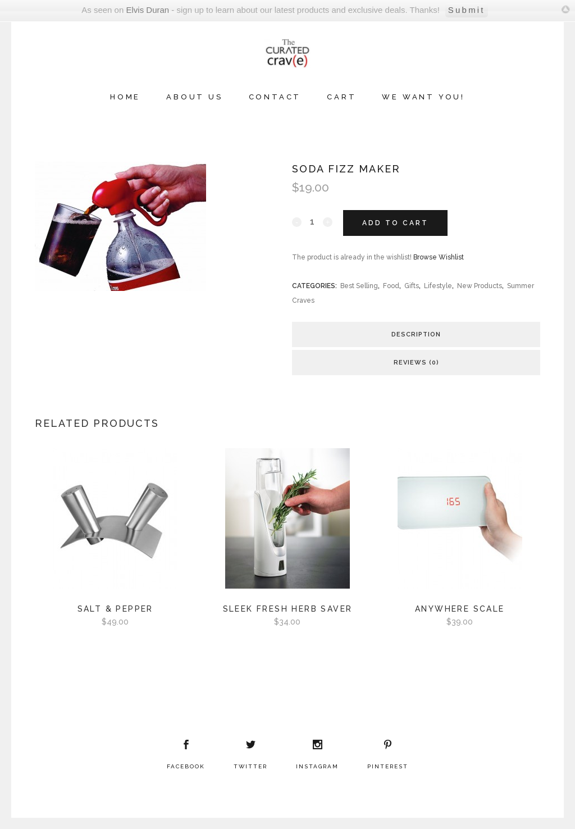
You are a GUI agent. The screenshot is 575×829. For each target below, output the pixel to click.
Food (391, 286)
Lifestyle (438, 286)
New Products (479, 286)
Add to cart (395, 223)
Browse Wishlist (438, 257)
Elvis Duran (147, 10)
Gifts (411, 286)
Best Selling (359, 286)
